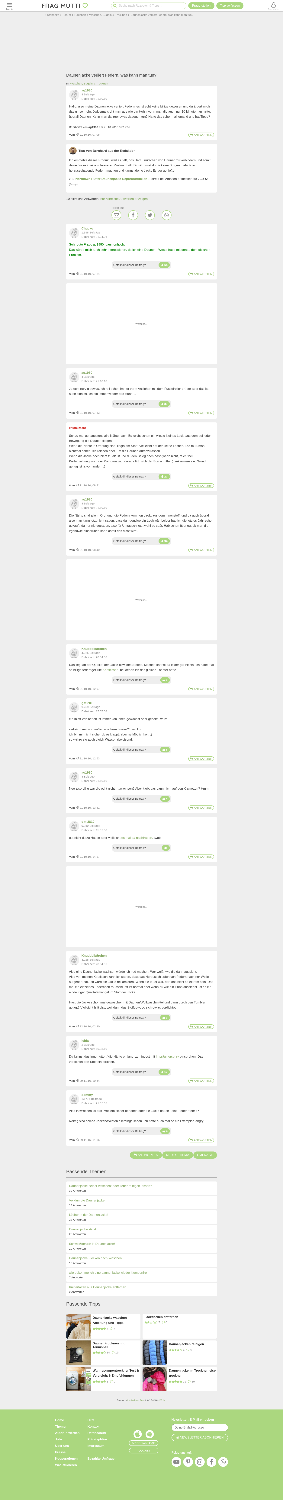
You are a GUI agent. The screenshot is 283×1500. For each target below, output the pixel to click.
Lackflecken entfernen (161, 1317)
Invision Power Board (136, 1400)
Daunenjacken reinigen (186, 1344)
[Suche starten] (115, 6)
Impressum (96, 1446)
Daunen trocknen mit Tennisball (108, 1345)
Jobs (59, 1439)
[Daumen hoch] (164, 265)
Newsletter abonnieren (200, 1437)
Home (59, 1420)
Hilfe (91, 1420)
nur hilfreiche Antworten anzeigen (124, 199)
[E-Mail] (116, 215)
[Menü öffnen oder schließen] (9, 5)
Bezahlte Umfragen (102, 1458)
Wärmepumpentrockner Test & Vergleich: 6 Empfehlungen (116, 1373)
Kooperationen (66, 1458)
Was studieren (66, 1465)
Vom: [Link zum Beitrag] (72, 134)
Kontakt (93, 1426)
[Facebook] (133, 215)
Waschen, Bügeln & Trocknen (89, 83)
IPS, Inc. (162, 1400)
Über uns (62, 1446)
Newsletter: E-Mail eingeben (193, 1419)
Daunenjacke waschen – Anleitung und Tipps (111, 1320)
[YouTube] (176, 1463)
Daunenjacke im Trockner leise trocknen (192, 1373)
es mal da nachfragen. (137, 838)
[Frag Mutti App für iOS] (137, 1435)
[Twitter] (150, 215)
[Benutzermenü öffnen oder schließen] (273, 5)
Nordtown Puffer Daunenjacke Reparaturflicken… (113, 179)
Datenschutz (97, 1433)
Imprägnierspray (167, 1056)
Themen (61, 1426)
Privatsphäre (97, 1439)
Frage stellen (201, 5)
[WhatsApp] (167, 215)
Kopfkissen (110, 670)
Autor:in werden (67, 1433)
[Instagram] (200, 1463)
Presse (60, 1452)
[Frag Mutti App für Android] (150, 1435)
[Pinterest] (188, 1463)
